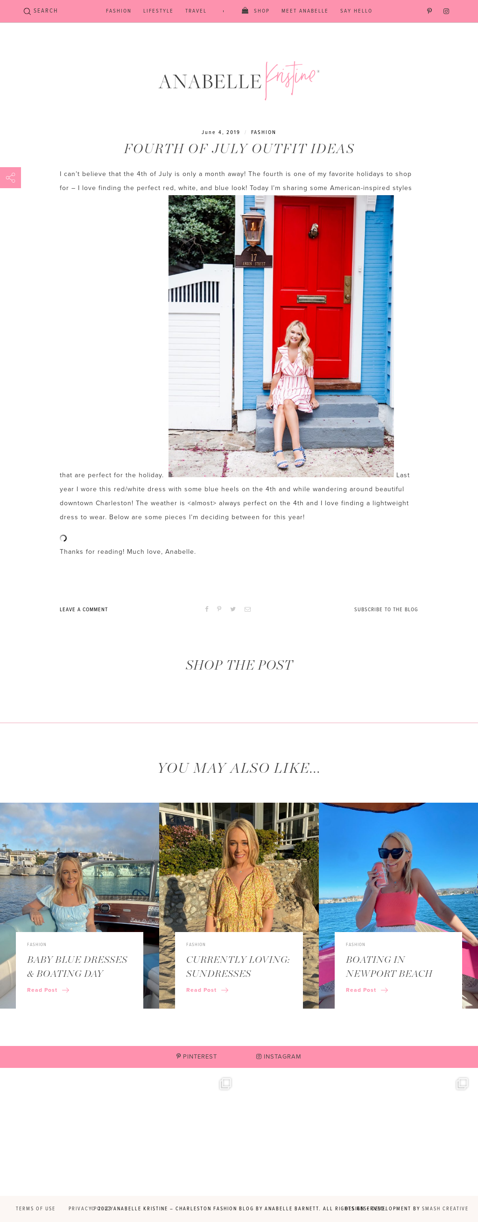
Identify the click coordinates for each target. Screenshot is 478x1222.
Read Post (48, 990)
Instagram (279, 1056)
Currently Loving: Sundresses (238, 967)
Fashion (119, 11)
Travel (196, 11)
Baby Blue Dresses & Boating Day (77, 967)
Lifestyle (158, 11)
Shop (262, 11)
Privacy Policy (91, 1209)
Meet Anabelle (305, 11)
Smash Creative (445, 1209)
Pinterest (196, 1056)
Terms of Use (36, 1209)
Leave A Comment (84, 610)
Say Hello (356, 11)
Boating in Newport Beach (389, 967)
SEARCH (41, 11)
